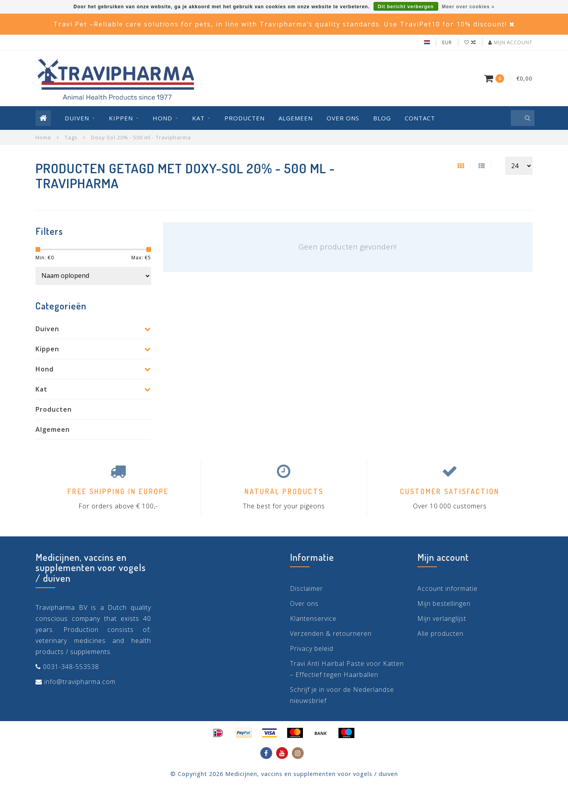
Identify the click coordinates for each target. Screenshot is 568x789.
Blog (382, 118)
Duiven (77, 118)
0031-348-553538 (71, 666)
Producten (244, 118)
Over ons (343, 118)
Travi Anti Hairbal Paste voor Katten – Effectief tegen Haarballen (347, 669)
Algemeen (295, 118)
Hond (162, 118)
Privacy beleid (311, 648)
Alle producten (440, 633)
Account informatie (447, 588)
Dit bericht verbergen (406, 6)
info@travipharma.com (80, 681)
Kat (198, 118)
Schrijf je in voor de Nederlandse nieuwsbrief (342, 695)
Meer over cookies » (468, 6)
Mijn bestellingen (444, 603)
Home (43, 137)
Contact (420, 118)
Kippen (121, 118)
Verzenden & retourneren (331, 633)
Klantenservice (313, 618)
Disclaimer (306, 588)
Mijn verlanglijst (441, 618)
